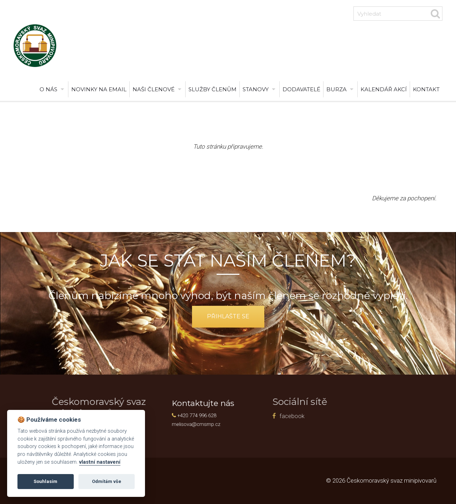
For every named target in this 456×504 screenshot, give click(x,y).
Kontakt (426, 89)
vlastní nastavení (99, 462)
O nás (48, 89)
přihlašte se (228, 316)
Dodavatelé (301, 89)
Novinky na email (98, 89)
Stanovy (256, 89)
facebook (209, 416)
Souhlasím (45, 481)
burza (336, 89)
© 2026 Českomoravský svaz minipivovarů (381, 480)
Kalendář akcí (384, 89)
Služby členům (212, 89)
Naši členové (154, 89)
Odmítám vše (106, 481)
